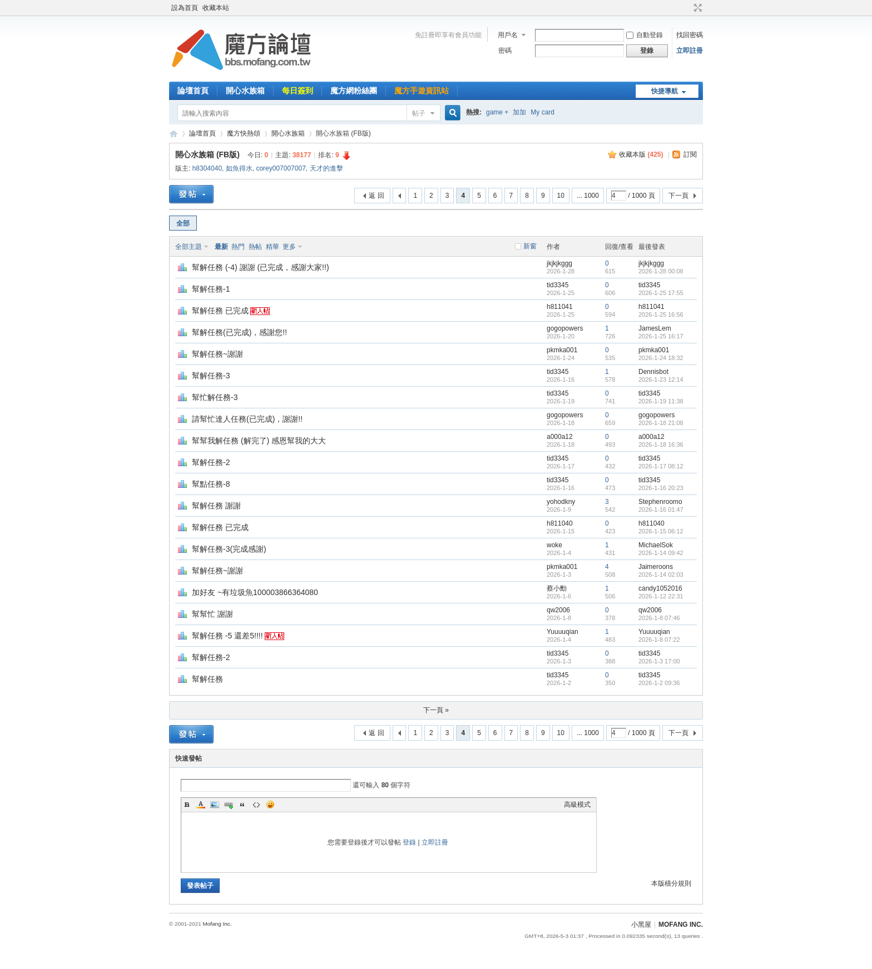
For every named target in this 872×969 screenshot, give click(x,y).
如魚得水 (239, 168)
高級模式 (577, 804)
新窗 (530, 246)
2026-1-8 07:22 (659, 639)
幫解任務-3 (211, 375)
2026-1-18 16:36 (660, 444)
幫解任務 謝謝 (216, 505)
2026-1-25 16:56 (660, 314)
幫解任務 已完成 (220, 310)
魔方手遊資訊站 (421, 90)
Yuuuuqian (562, 632)
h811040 (560, 523)
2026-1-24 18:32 (660, 357)
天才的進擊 (326, 168)
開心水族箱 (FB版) (207, 154)
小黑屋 (641, 924)
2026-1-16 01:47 (660, 509)
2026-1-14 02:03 (660, 574)
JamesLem (654, 328)
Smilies (270, 804)
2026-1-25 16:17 (660, 336)
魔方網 (173, 134)
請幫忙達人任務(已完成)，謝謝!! (247, 418)
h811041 (560, 307)
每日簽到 (297, 90)
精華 (272, 247)
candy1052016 (660, 588)
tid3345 (557, 285)
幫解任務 (207, 679)
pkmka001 (562, 350)
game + (497, 112)
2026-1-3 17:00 (659, 661)
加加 (519, 112)
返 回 (376, 195)
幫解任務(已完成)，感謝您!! (239, 332)
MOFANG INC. (680, 924)
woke (554, 545)
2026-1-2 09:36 (659, 683)
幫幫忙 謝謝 (212, 614)
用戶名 (508, 35)
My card (542, 112)
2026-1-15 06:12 (660, 531)
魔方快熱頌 (243, 133)
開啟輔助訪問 (687, 8)
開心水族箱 (245, 90)
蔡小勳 (557, 588)
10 (560, 195)
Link (228, 804)
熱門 (238, 247)
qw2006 (558, 610)
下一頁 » (436, 710)
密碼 (505, 50)
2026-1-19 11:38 (660, 401)
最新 (221, 247)
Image (214, 804)
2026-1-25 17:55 (660, 292)
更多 (289, 247)
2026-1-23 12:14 (660, 379)
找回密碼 (689, 35)
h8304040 (207, 168)
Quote (242, 804)
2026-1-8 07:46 (659, 618)
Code (256, 804)
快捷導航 (664, 91)
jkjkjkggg (559, 263)
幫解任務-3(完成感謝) (229, 549)
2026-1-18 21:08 (660, 422)
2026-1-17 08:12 (660, 466)
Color (200, 804)
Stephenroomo (660, 502)
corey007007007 (280, 168)
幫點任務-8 (211, 483)
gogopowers (565, 328)
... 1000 (588, 195)
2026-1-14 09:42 (660, 553)
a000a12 (560, 437)
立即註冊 (689, 50)
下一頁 (678, 195)
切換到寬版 (696, 8)
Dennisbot (653, 372)
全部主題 (188, 247)
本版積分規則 (671, 883)
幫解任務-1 (211, 288)
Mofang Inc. (216, 924)
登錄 (409, 842)
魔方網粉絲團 (353, 90)
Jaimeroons (655, 567)
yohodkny (561, 502)
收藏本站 (215, 8)
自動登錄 (644, 35)
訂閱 (690, 154)
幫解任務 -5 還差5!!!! (227, 635)
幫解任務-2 (211, 462)
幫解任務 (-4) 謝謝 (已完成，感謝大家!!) (260, 267)
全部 (183, 223)
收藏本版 (641, 154)
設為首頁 (184, 8)
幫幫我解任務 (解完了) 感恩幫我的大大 (259, 440)
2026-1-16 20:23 (660, 487)
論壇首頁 (193, 90)
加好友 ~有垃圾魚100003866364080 (255, 592)
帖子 (418, 113)
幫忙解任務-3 (214, 397)
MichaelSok (655, 545)
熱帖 (255, 247)
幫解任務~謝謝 (217, 353)
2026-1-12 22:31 (660, 596)
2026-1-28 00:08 (660, 271)
